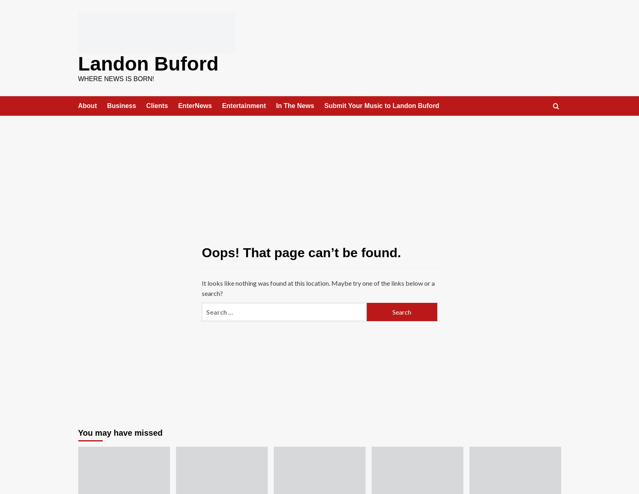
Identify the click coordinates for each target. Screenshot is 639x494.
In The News (295, 105)
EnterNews (195, 105)
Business (121, 105)
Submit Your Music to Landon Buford (381, 105)
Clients (157, 105)
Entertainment (244, 105)
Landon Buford (148, 63)
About (87, 105)
